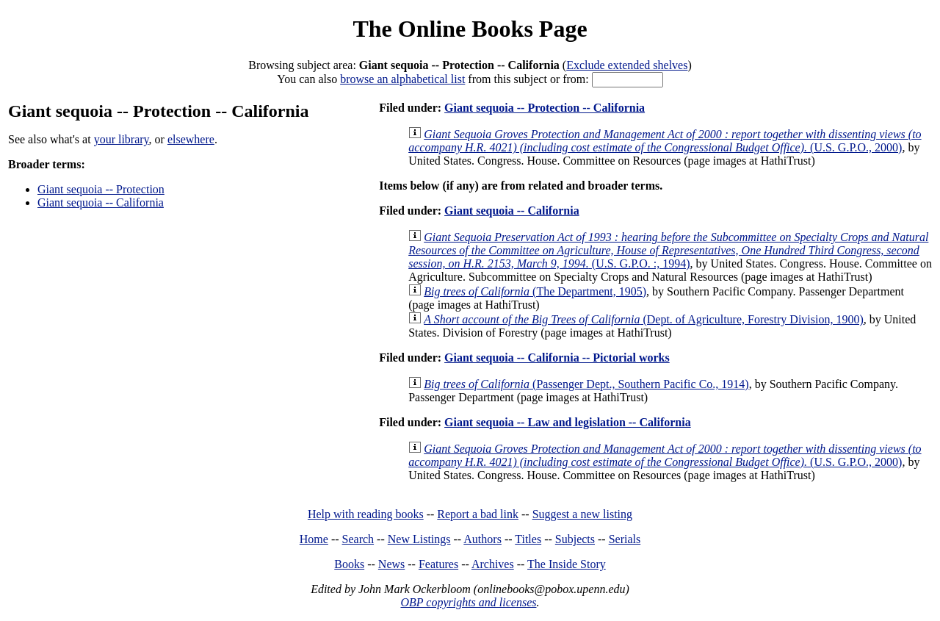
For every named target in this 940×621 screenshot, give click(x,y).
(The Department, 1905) (535, 291)
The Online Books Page (469, 28)
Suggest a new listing (582, 514)
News (391, 564)
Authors (482, 539)
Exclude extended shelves (626, 65)
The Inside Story (566, 564)
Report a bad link (477, 514)
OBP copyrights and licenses (468, 602)
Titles (528, 539)
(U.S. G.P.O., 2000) (664, 141)
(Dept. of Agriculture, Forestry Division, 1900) (644, 319)
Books (349, 564)
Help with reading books (366, 514)
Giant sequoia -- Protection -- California (544, 107)
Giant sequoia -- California (100, 202)
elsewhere (190, 139)
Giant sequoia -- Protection (100, 189)
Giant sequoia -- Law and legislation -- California (567, 422)
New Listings (419, 539)
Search (358, 539)
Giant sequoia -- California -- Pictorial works (557, 357)
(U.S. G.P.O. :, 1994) (668, 250)
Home (314, 539)
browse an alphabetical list (402, 79)
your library (121, 139)
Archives (492, 564)
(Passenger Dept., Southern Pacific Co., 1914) (586, 384)
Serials (625, 539)
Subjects (575, 539)
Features (438, 564)
